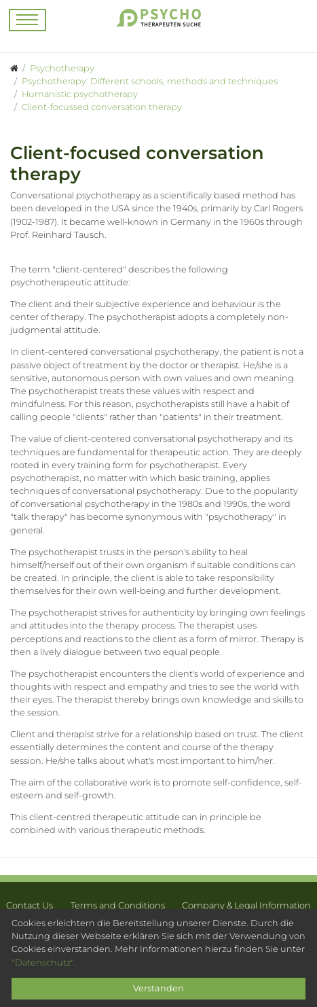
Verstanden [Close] (158, 988)
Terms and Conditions (118, 905)
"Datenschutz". (43, 962)
